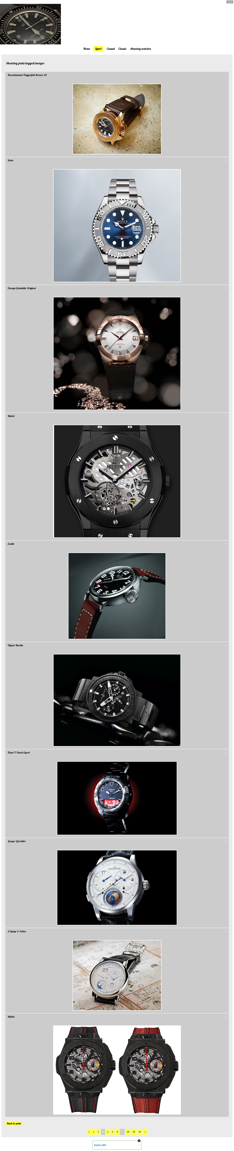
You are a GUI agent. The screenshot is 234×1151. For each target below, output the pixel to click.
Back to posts (14, 1123)
